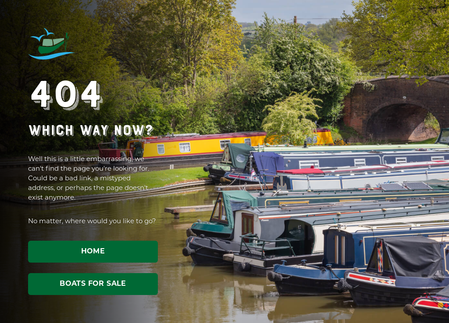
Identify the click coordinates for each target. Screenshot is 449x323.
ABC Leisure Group (51, 44)
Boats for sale (93, 284)
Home (93, 251)
